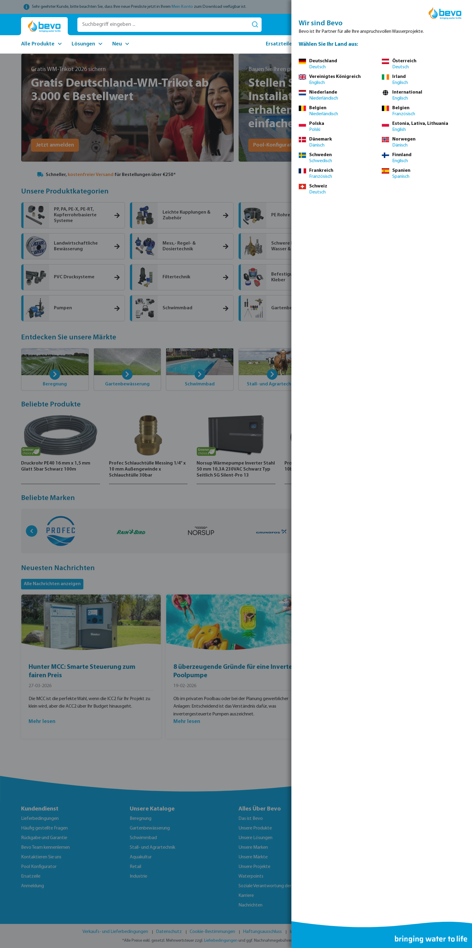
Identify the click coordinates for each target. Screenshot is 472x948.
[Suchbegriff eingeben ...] (163, 24)
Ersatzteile (279, 44)
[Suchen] (255, 24)
